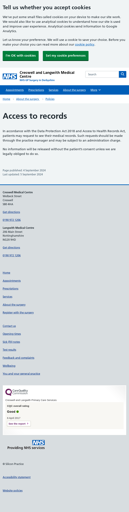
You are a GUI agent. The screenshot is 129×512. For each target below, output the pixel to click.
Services (53, 90)
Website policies (13, 490)
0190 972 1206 (12, 220)
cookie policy (84, 44)
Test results (9, 349)
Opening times (12, 333)
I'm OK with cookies (21, 55)
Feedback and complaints (18, 357)
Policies (50, 99)
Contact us (9, 326)
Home (6, 99)
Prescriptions (36, 90)
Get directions (11, 212)
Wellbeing (9, 365)
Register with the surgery (18, 312)
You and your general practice (21, 373)
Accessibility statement (17, 477)
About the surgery (74, 90)
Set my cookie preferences (65, 55)
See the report (17, 423)
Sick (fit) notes (11, 342)
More (96, 90)
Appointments (15, 90)
